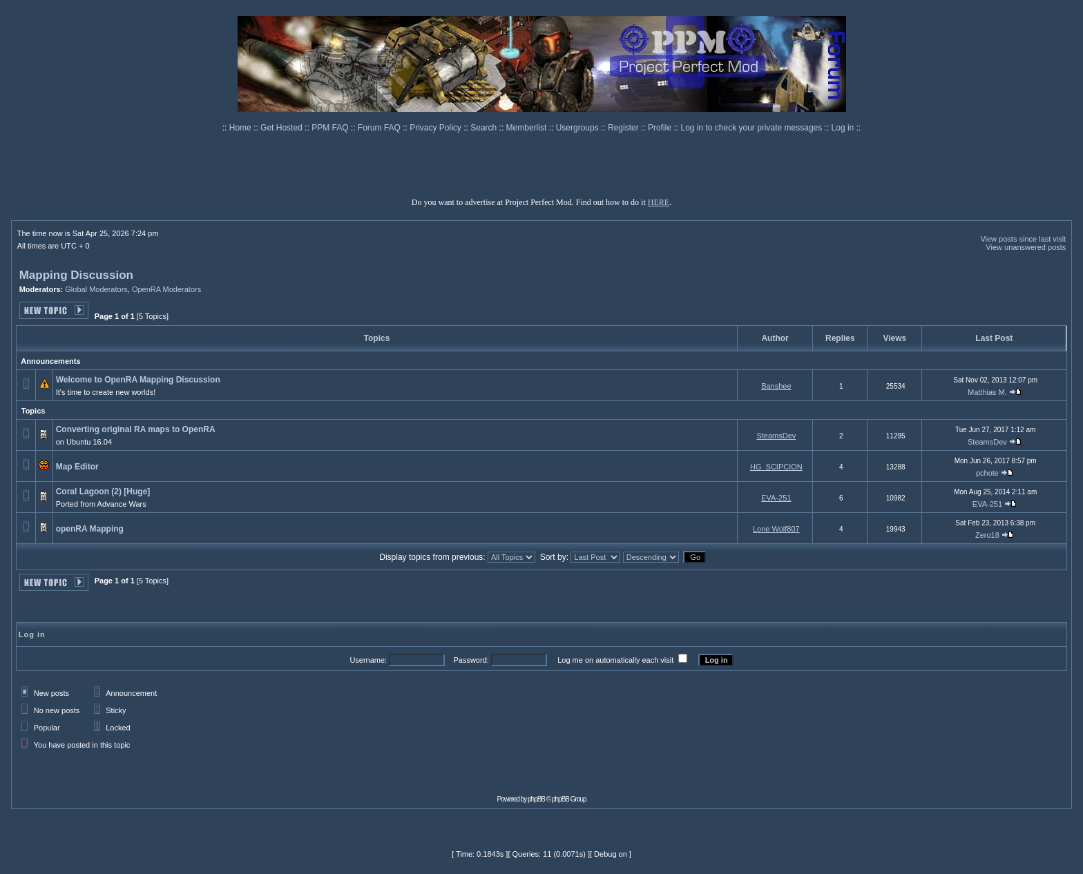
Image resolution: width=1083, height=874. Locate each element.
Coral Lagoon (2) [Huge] (103, 491)
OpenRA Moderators (166, 289)
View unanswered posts (1026, 247)
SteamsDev (776, 435)
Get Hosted (282, 128)
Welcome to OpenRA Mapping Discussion (138, 380)
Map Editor (77, 467)
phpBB (536, 799)
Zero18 (987, 535)
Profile (660, 128)
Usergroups (578, 128)
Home (241, 128)
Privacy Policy (436, 128)
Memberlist (527, 128)
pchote (987, 473)
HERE (658, 202)
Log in (843, 128)
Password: (470, 660)
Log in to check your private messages (752, 128)
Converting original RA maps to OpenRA (135, 429)
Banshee (776, 386)
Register (624, 128)
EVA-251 (776, 498)
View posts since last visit (1023, 239)
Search (484, 128)
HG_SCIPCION (776, 467)
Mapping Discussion (76, 275)
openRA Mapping (90, 529)
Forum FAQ (380, 128)
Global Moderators (96, 289)
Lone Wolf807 (776, 529)
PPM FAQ (331, 128)
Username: (368, 660)
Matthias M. (987, 392)
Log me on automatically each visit (615, 660)
